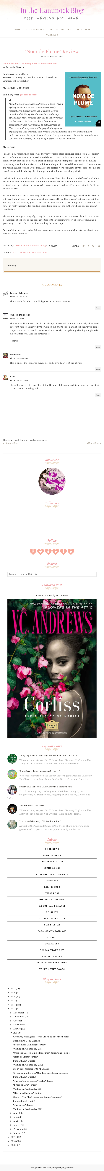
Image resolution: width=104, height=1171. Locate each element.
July (15, 1032)
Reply (98, 308)
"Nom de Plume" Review (25, 1056)
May (15, 1117)
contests (52, 880)
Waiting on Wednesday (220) (28, 1064)
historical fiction (52, 899)
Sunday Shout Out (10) (24, 1076)
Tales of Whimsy (19, 292)
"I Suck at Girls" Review (25, 1084)
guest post (52, 893)
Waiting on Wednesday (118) (27, 1109)
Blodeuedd (15, 354)
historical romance (51, 906)
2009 (13, 1145)
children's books (51, 861)
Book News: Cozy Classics (26, 1040)
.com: (28, 94)
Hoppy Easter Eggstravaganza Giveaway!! (39, 771)
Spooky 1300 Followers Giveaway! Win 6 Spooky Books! (45, 786)
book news (52, 849)
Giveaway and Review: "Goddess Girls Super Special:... (40, 1072)
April (15, 1121)
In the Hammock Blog (52, 8)
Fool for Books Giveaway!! (31, 805)
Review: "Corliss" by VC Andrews (52, 595)
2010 (13, 1141)
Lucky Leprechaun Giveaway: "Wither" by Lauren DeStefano (48, 755)
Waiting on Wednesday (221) (27, 1048)
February (18, 1129)
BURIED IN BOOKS (20, 315)
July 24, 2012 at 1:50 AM (18, 319)
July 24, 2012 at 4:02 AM (19, 358)
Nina (12, 376)
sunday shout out (52, 950)
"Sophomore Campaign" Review (29, 1044)
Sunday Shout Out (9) (24, 1101)
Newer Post (11, 443)
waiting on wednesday (52, 963)
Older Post (93, 443)
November (18, 1016)
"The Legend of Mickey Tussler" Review (33, 1080)
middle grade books (52, 918)
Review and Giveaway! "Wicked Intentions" (40, 821)
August (17, 1028)
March (16, 1125)
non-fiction (40, 252)
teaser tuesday (52, 956)
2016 (13, 992)
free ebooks (52, 887)
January (17, 1133)
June (15, 1113)
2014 (13, 1000)
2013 (13, 1004)
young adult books (52, 969)
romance (52, 937)
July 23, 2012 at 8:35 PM (18, 297)
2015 (13, 996)
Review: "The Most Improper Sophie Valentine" (37, 1096)
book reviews (21, 252)
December (18, 1012)
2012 (13, 1008)
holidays (52, 912)
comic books (52, 868)
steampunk (52, 944)
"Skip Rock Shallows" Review (27, 1093)
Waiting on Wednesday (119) (27, 1088)
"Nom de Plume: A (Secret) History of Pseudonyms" (30, 63)
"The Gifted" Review (23, 1104)
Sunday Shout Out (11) (24, 1060)
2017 (13, 988)
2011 (13, 1137)
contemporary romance (52, 874)
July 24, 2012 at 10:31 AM (19, 380)
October (17, 1020)
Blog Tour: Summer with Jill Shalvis (31, 1068)
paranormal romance (52, 931)
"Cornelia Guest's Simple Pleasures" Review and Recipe (41, 1052)
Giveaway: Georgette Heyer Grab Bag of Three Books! (41, 1036)
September (19, 1024)
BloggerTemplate (68, 1168)
